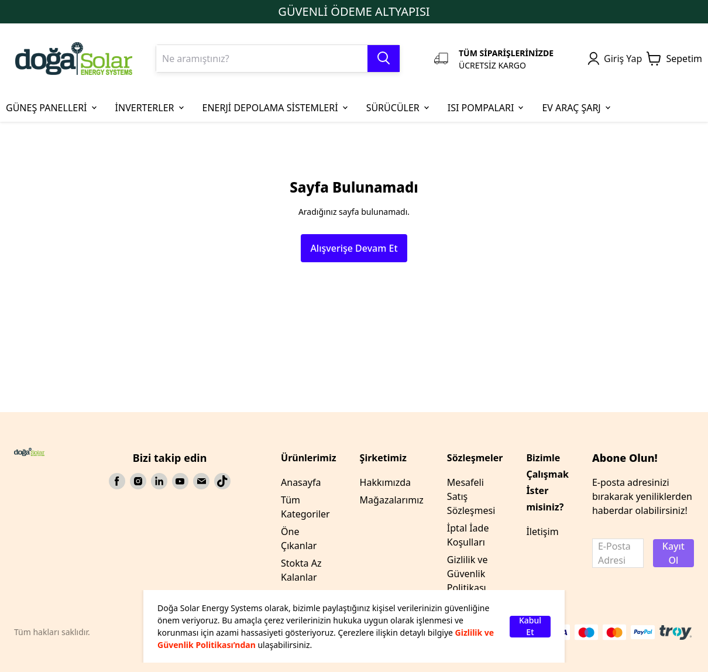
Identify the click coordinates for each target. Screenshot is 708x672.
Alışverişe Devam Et (353, 248)
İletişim (542, 531)
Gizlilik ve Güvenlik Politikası (467, 573)
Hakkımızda (385, 482)
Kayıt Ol (673, 553)
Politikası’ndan (225, 644)
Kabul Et (530, 626)
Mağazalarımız (392, 499)
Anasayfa (301, 482)
